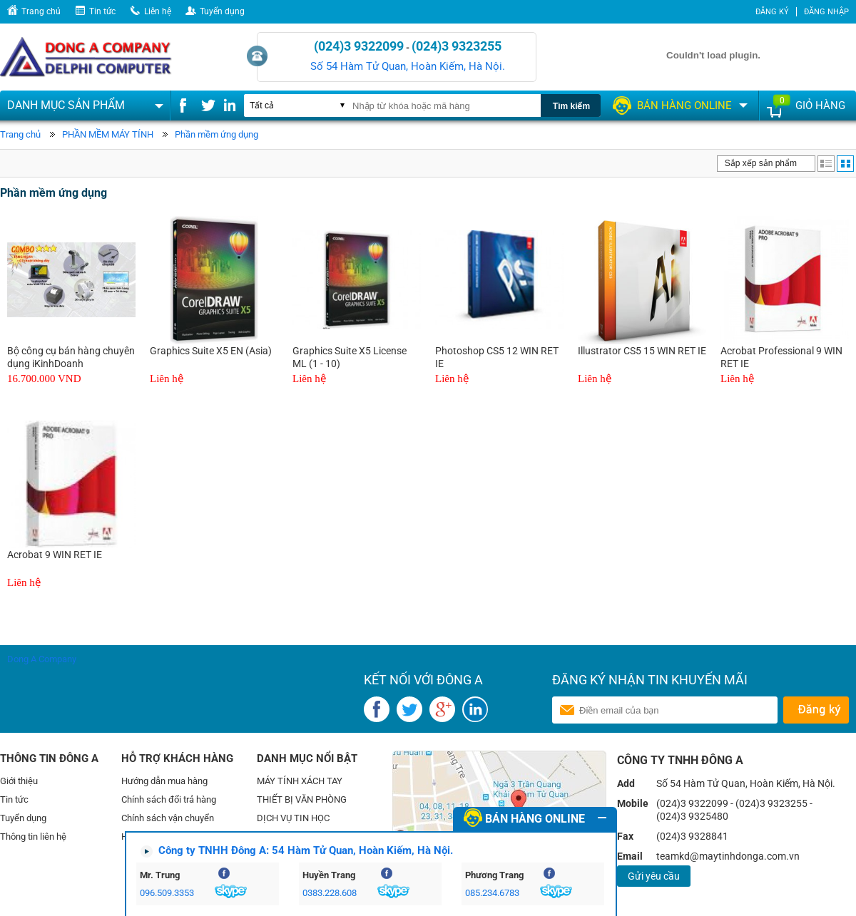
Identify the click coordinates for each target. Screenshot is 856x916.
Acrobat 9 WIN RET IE (54, 554)
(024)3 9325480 (692, 816)
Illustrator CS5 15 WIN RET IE (642, 350)
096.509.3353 (167, 892)
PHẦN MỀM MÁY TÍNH (107, 134)
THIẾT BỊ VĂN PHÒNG (302, 799)
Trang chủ (41, 11)
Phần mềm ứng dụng (216, 134)
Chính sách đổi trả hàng (168, 799)
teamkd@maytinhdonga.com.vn (728, 856)
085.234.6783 (492, 892)
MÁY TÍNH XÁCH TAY (299, 781)
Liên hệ (157, 11)
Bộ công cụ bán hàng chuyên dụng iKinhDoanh (71, 357)
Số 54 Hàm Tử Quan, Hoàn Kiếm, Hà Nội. (407, 66)
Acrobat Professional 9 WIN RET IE (781, 357)
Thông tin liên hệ (33, 836)
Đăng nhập (826, 11)
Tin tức (102, 11)
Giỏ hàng (820, 105)
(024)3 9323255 (456, 45)
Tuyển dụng (222, 11)
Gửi (816, 710)
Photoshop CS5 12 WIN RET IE (497, 357)
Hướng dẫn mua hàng (164, 781)
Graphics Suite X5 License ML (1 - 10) (349, 357)
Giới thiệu (19, 781)
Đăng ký (772, 11)
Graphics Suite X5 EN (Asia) (211, 350)
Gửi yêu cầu (654, 876)
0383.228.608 (329, 892)
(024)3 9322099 (359, 45)
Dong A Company (41, 659)
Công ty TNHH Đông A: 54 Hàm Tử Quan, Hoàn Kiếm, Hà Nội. (305, 850)
